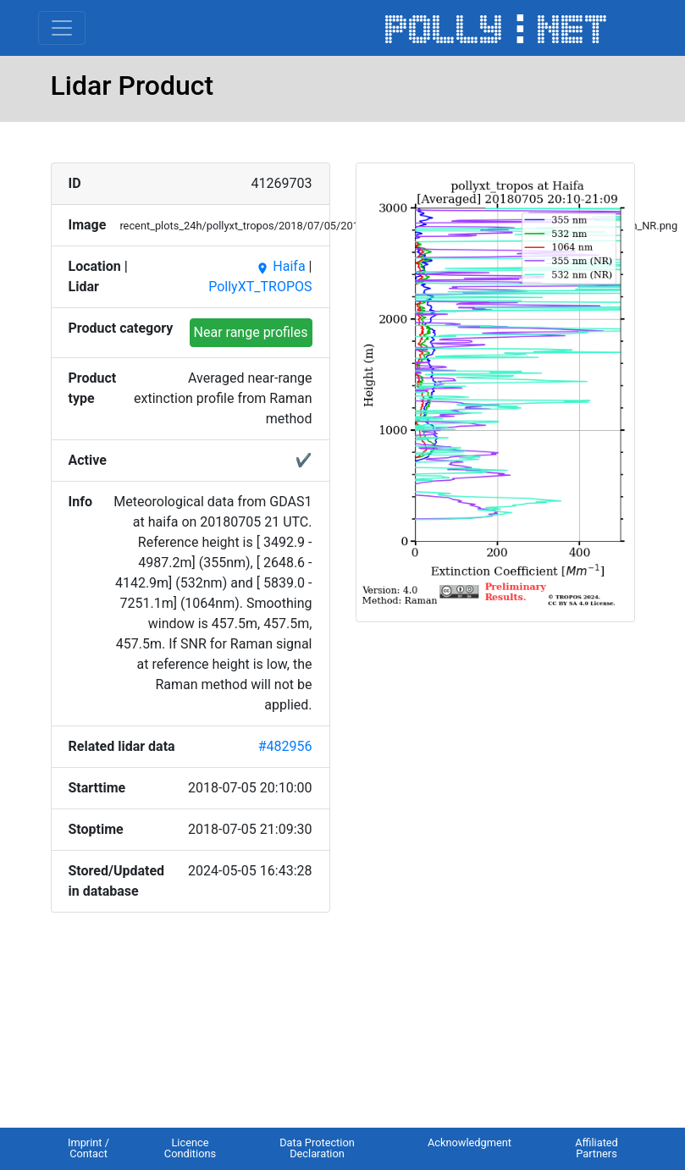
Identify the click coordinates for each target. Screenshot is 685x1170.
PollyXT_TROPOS (260, 287)
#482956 (285, 746)
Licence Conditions (190, 1148)
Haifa (280, 266)
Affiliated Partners (596, 1148)
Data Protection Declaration (317, 1148)
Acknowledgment (469, 1142)
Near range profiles (251, 332)
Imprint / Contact (88, 1148)
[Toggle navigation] (62, 28)
